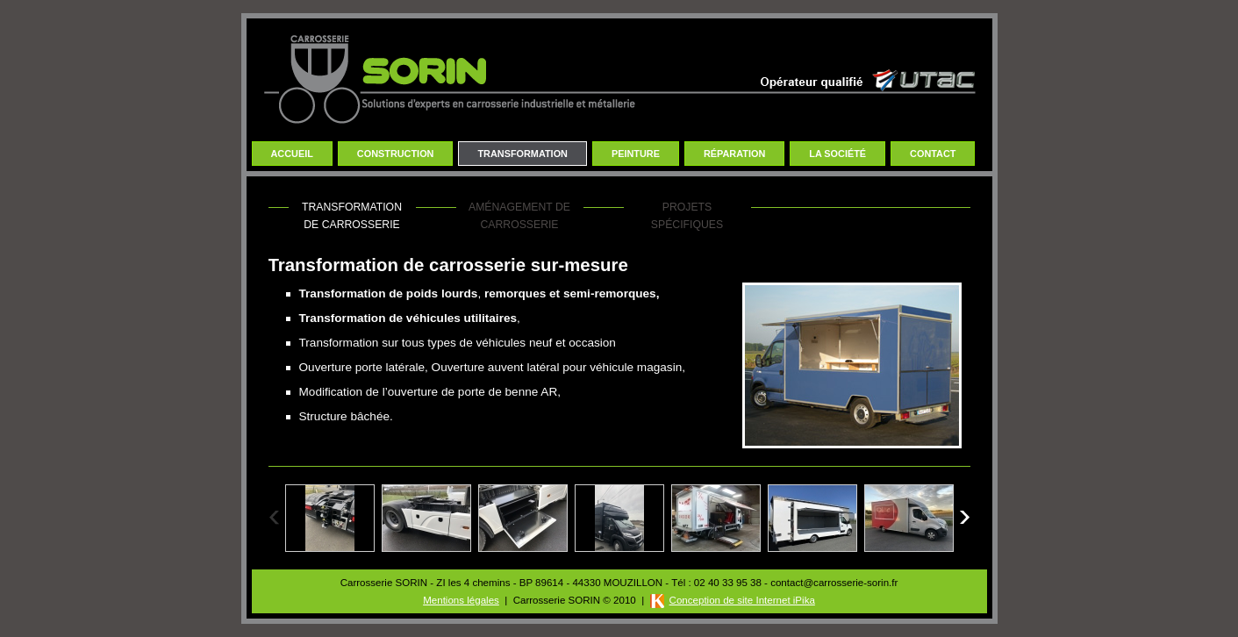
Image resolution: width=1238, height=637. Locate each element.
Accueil (292, 153)
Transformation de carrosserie (352, 216)
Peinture (636, 153)
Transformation (522, 153)
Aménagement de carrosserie (519, 216)
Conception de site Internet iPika (742, 600)
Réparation (734, 153)
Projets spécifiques (687, 216)
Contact (932, 153)
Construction (395, 153)
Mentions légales (461, 600)
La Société (837, 153)
